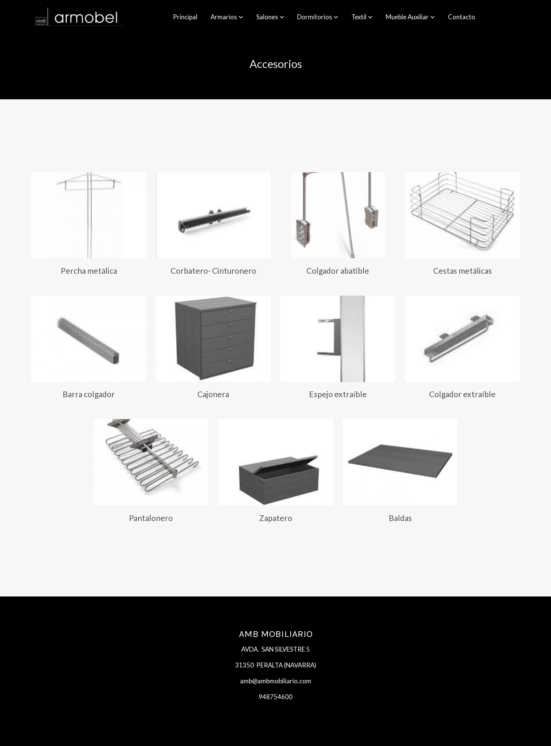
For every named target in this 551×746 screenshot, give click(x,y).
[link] (79, 17)
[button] (226, 17)
